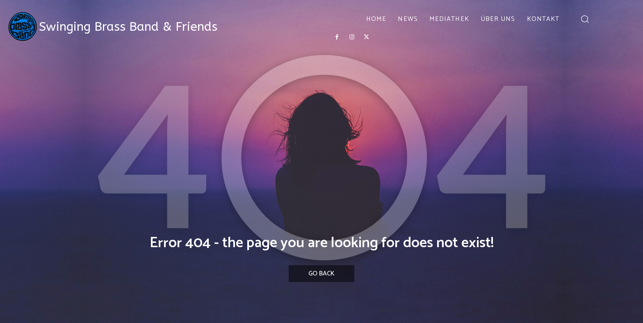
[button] (584, 18)
